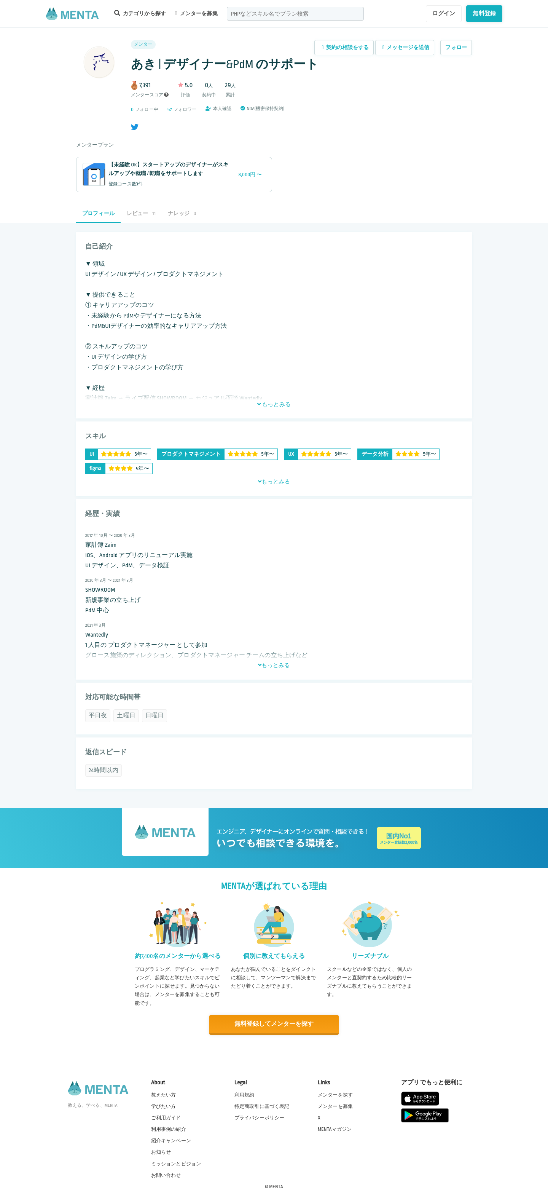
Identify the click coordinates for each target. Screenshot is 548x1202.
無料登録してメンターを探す (274, 1024)
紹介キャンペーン (171, 1140)
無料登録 (484, 13)
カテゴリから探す (140, 13)
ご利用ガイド (166, 1117)
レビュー (141, 213)
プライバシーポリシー (259, 1117)
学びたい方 (163, 1106)
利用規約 (244, 1094)
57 (169, 109)
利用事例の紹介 (168, 1129)
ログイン (444, 13)
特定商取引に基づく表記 (262, 1106)
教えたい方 (163, 1094)
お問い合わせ (166, 1175)
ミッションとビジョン (176, 1163)
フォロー (456, 47)
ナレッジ (182, 213)
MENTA (276, 1186)
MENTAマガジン (335, 1129)
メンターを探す (335, 1094)
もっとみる (274, 404)
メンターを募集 (196, 13)
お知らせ (161, 1152)
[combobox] (295, 14)
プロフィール (98, 213)
